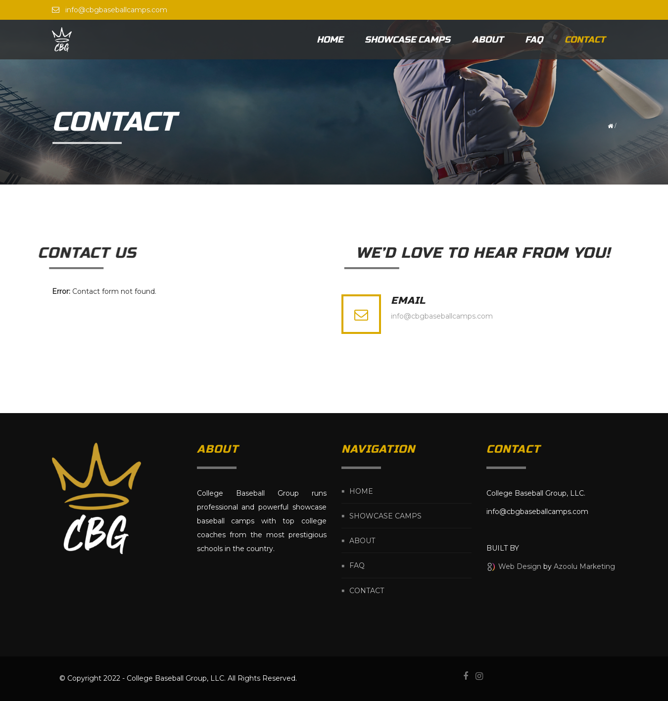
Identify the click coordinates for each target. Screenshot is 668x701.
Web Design (519, 566)
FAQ (534, 39)
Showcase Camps (407, 39)
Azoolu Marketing (584, 566)
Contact (585, 39)
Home (330, 39)
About (487, 39)
